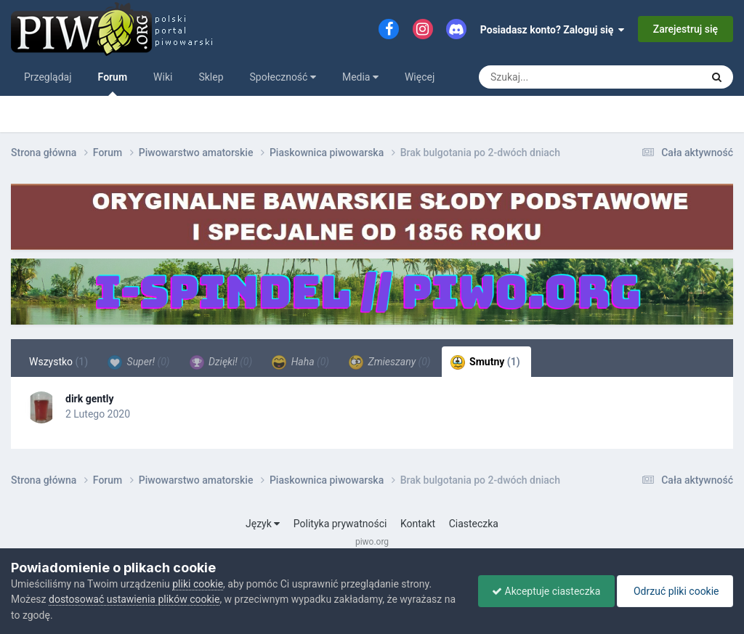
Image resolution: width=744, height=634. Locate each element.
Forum (113, 83)
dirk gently (89, 399)
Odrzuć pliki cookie (674, 591)
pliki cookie (197, 584)
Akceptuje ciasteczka (542, 591)
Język (263, 523)
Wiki (162, 77)
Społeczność (283, 77)
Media (360, 77)
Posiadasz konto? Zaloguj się (552, 30)
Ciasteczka (473, 523)
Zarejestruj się (685, 29)
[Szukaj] (561, 77)
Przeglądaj (48, 77)
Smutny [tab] (485, 362)
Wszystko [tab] (58, 361)
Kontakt (417, 523)
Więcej (419, 77)
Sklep (210, 77)
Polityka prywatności (340, 523)
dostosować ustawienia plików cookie (134, 599)
